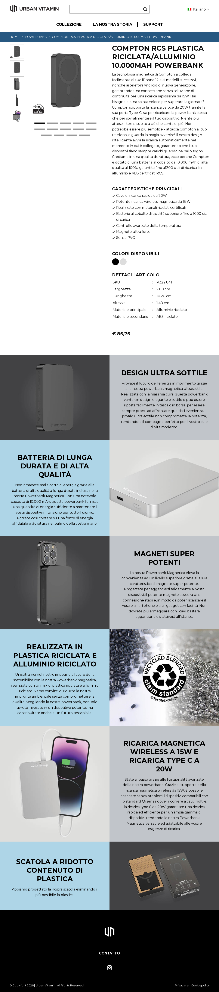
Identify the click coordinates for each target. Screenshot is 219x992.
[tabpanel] (65, 80)
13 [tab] (72, 135)
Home (14, 37)
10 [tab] (91, 129)
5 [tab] (91, 123)
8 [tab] (65, 129)
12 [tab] (59, 135)
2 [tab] (52, 123)
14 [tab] (84, 135)
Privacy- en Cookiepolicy (192, 985)
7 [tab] (52, 129)
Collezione (69, 24)
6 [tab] (39, 129)
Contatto (109, 953)
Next (16, 119)
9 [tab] (78, 129)
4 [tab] (78, 123)
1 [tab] (39, 123)
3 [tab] (65, 123)
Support (153, 24)
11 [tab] (46, 135)
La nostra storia (112, 24)
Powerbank (36, 37)
